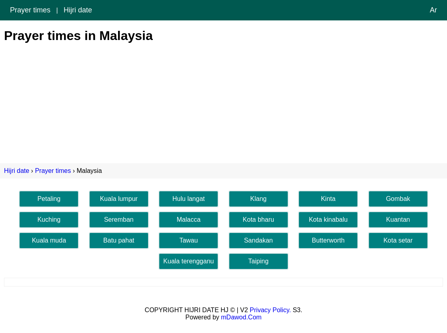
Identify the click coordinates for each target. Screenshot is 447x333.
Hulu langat (188, 198)
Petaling (48, 198)
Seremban (119, 219)
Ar (433, 10)
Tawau (188, 240)
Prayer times (30, 10)
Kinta (328, 198)
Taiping (258, 261)
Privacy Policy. (270, 310)
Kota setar (398, 240)
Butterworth (328, 240)
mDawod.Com (241, 317)
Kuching (48, 219)
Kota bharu (258, 219)
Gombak (398, 198)
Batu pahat (118, 240)
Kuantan (398, 219)
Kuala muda (49, 240)
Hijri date (78, 10)
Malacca (188, 219)
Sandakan (258, 240)
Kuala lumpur (119, 198)
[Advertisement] (223, 99)
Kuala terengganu (188, 261)
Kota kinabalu (328, 219)
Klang (258, 198)
